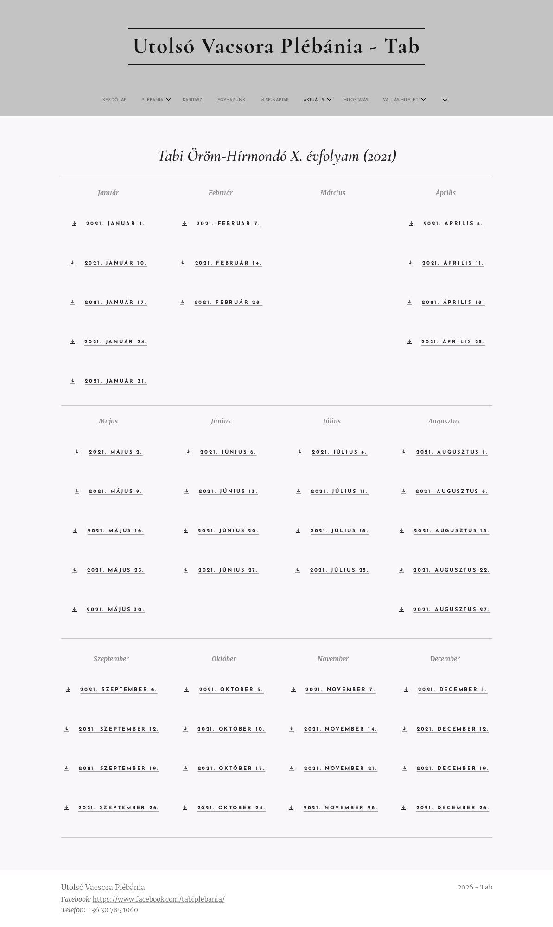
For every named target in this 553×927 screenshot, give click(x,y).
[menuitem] (192, 100)
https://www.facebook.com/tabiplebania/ (159, 899)
